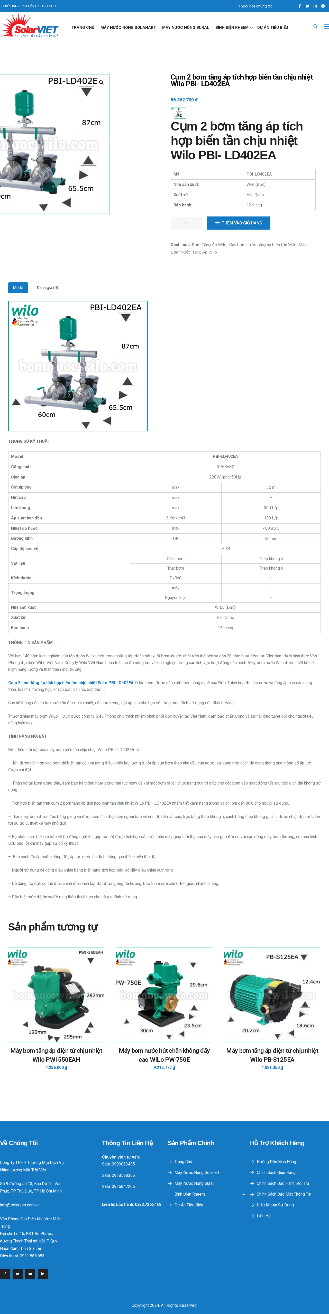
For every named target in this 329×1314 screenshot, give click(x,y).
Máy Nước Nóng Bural (185, 27)
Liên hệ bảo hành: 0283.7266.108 (131, 1204)
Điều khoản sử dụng (275, 1205)
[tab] (18, 287)
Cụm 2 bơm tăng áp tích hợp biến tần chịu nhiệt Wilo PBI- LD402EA (242, 80)
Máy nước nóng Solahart (128, 27)
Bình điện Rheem (232, 27)
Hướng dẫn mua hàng (276, 1161)
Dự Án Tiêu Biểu (272, 27)
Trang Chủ (82, 27)
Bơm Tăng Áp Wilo (209, 244)
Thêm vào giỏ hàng (242, 223)
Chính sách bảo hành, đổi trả (283, 1183)
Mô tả (18, 287)
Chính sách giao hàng (276, 1172)
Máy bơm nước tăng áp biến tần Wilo (263, 244)
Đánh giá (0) (47, 287)
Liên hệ (263, 1215)
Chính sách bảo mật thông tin (284, 1194)
